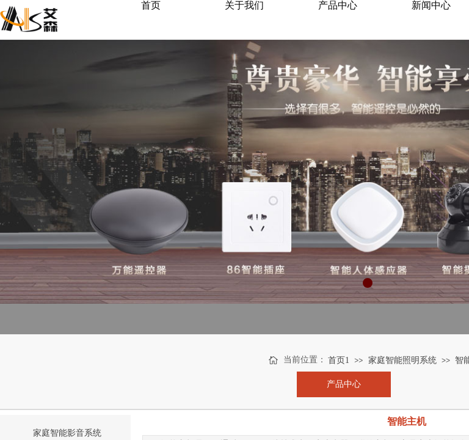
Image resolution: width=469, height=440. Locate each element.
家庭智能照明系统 (402, 360)
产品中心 (344, 384)
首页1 (338, 360)
